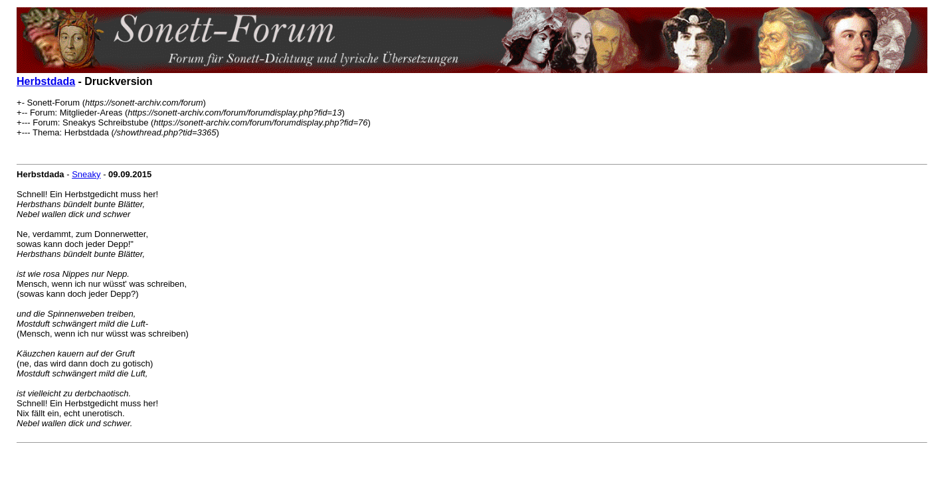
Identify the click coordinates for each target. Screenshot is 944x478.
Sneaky (86, 174)
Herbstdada (46, 81)
